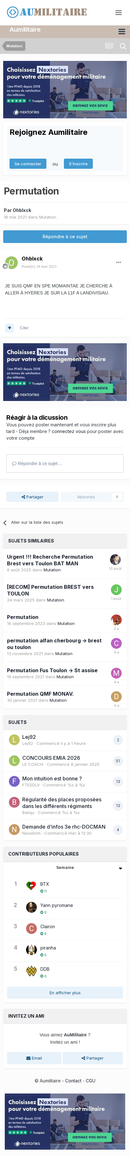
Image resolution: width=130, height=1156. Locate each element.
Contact (73, 1080)
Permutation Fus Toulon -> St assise (52, 670)
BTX (44, 884)
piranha (48, 947)
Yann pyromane (56, 905)
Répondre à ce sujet (65, 236)
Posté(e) (39, 266)
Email (34, 1058)
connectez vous (69, 431)
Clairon (47, 926)
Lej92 (29, 737)
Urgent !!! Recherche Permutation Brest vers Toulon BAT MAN (50, 560)
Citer (24, 327)
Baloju (28, 812)
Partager (33, 497)
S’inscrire (78, 163)
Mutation (47, 217)
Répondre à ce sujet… (37, 463)
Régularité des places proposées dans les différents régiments (61, 802)
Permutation (22, 617)
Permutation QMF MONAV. (40, 694)
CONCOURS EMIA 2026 (51, 758)
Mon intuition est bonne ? (52, 778)
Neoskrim (31, 833)
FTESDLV (31, 784)
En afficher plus (65, 992)
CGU (90, 1080)
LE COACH (32, 764)
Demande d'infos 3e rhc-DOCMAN (64, 827)
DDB (45, 969)
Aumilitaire (25, 29)
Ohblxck (22, 210)
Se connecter (28, 163)
